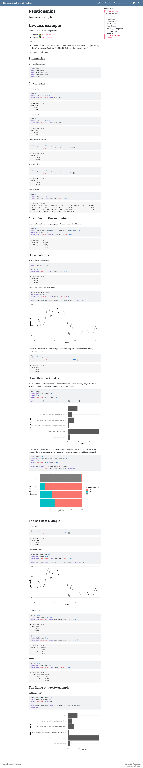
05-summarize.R (47, 37)
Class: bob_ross (112, 26)
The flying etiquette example (114, 36)
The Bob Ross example (112, 32)
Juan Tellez (17, 764)
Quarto (139, 764)
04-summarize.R (47, 35)
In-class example (111, 11)
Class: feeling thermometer (112, 22)
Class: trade (111, 19)
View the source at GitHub (132, 766)
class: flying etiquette (115, 29)
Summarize (111, 16)
